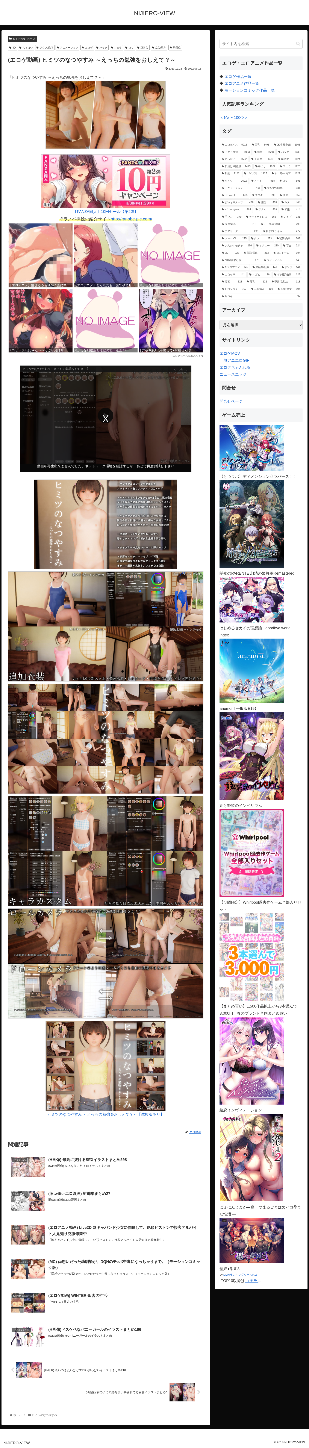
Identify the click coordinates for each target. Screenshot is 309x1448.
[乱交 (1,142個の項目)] (230, 173)
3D (12, 47)
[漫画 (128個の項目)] (232, 282)
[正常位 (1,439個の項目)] (262, 159)
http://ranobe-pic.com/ (131, 219)
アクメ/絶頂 (44, 47)
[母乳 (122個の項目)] (257, 282)
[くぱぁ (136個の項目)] (259, 275)
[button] (298, 43)
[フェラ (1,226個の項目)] (290, 166)
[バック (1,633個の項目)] (289, 152)
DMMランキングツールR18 (240, 1274)
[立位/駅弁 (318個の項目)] (239, 224)
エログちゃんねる (235, 367)
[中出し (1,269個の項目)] (265, 166)
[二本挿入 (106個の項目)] (262, 289)
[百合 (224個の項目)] (291, 246)
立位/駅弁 (159, 47)
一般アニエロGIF (234, 360)
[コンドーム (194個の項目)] (287, 253)
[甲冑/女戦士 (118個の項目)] (286, 282)
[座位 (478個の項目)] (267, 202)
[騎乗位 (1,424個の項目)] (289, 159)
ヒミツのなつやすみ (22, 38)
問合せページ (231, 401)
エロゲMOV (230, 353)
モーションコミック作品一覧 (249, 90)
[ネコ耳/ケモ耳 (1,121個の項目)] (286, 173)
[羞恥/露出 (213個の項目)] (256, 253)
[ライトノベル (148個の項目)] (282, 260)
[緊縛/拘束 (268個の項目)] (288, 238)
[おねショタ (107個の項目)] (234, 289)
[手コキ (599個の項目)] (263, 195)
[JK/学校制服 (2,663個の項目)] (287, 145)
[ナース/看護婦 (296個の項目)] (280, 224)
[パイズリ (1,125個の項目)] (255, 173)
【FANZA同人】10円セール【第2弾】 (105, 184)
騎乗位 (175, 47)
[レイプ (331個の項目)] (290, 217)
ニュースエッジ (233, 374)
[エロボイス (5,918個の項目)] (234, 145)
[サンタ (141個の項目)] (291, 267)
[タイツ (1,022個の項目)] (234, 181)
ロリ (129, 47)
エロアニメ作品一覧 (241, 83)
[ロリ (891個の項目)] (290, 181)
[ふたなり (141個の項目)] (233, 275)
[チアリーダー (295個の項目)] (240, 231)
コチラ (251, 1281)
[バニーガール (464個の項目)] (236, 209)
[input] (261, 44)
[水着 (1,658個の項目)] (264, 152)
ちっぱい (26, 47)
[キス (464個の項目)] (291, 202)
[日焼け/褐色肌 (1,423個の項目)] (236, 166)
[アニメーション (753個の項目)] (241, 188)
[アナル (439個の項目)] (266, 209)
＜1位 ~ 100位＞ (234, 117)
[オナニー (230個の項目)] (267, 246)
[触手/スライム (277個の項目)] (281, 231)
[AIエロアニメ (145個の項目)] (235, 267)
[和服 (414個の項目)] (291, 209)
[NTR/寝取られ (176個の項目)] (240, 260)
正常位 (142, 47)
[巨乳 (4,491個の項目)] (260, 145)
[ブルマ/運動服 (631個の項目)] (282, 188)
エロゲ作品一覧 (237, 76)
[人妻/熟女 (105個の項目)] (289, 289)
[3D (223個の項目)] (230, 253)
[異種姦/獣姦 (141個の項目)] (265, 267)
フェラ (116, 47)
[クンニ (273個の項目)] (261, 238)
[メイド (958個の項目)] (263, 181)
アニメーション (67, 47)
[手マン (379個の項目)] (231, 217)
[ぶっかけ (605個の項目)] (234, 195)
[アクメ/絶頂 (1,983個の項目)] (235, 152)
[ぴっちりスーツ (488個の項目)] (237, 202)
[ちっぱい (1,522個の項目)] (234, 159)
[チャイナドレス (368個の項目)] (261, 217)
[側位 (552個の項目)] (290, 195)
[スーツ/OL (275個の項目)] (234, 238)
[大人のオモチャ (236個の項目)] (237, 246)
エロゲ (87, 47)
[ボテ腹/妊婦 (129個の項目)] (287, 275)
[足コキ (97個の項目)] (261, 296)
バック (101, 47)
